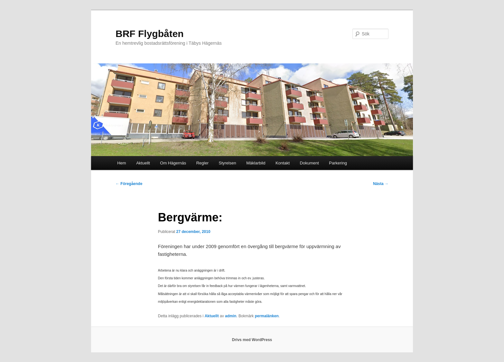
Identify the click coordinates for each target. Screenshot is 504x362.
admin (230, 316)
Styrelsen (227, 163)
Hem (121, 163)
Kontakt (282, 163)
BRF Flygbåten (150, 33)
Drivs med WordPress (252, 340)
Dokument (309, 163)
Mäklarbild (255, 163)
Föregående (129, 183)
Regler (202, 163)
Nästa (380, 183)
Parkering (338, 163)
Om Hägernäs (173, 163)
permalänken (267, 316)
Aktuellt (143, 163)
